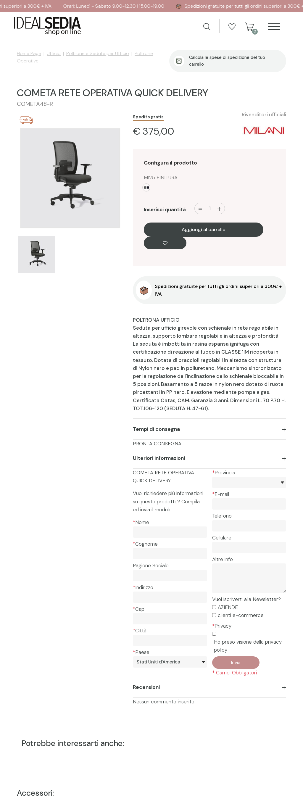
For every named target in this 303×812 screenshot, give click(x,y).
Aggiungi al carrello (203, 230)
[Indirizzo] (170, 597)
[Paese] (170, 662)
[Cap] (170, 618)
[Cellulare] (249, 547)
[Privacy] (214, 634)
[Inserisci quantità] (210, 208)
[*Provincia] (249, 482)
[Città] (170, 640)
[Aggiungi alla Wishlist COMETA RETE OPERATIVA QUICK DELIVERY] (165, 243)
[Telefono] (249, 525)
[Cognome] (170, 553)
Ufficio (54, 53)
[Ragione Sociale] (170, 575)
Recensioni (146, 687)
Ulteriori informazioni (159, 458)
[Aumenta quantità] (219, 208)
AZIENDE (228, 607)
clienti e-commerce (241, 615)
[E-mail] (249, 504)
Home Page (29, 53)
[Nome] (170, 532)
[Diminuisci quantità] (200, 208)
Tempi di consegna (156, 429)
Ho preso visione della (248, 646)
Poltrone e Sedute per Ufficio (97, 53)
